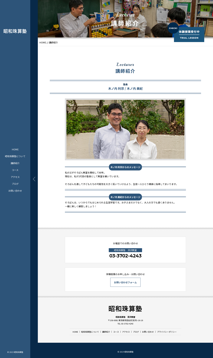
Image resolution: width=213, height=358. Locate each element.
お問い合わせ (15, 190)
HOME (15, 149)
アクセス (15, 176)
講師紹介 (15, 163)
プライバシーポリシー (167, 331)
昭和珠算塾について (15, 156)
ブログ (15, 183)
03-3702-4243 (125, 256)
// (47, 42)
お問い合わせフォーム (125, 282)
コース (15, 170)
